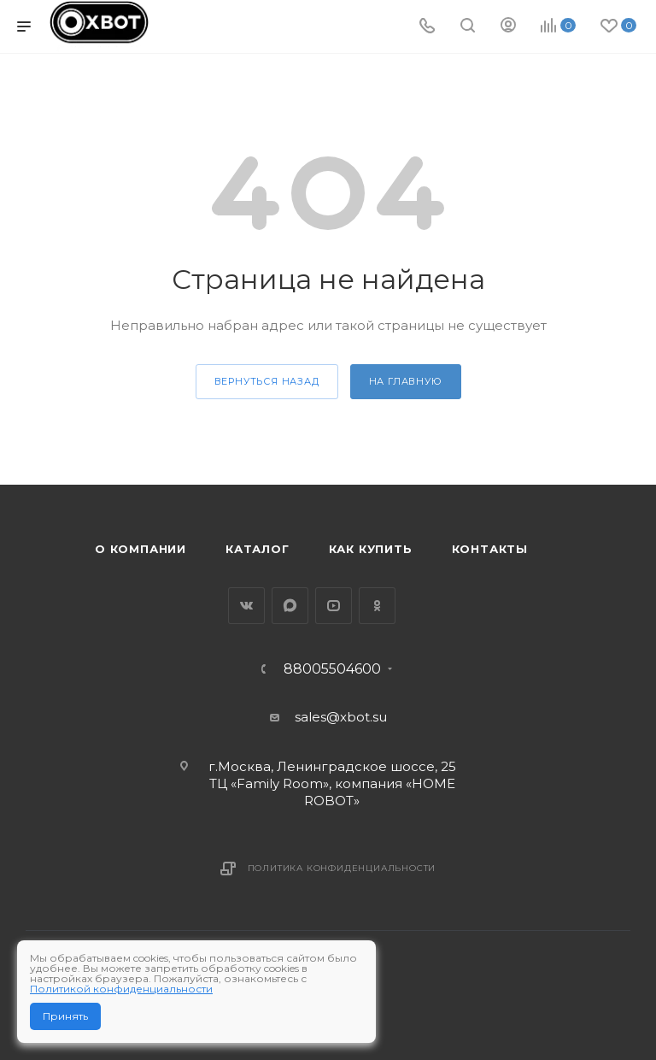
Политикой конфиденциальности (121, 988)
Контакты (490, 549)
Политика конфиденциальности (342, 868)
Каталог (258, 549)
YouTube (333, 605)
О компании (140, 549)
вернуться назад (266, 381)
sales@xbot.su (341, 717)
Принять (65, 1016)
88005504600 (332, 669)
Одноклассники (377, 605)
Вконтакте (246, 605)
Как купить (371, 549)
